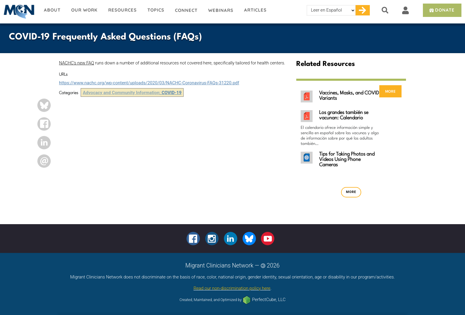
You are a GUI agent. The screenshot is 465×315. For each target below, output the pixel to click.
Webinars (220, 10)
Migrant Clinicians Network (19, 11)
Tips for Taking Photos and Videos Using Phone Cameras (347, 159)
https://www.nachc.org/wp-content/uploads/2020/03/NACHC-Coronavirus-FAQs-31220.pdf (149, 83)
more (390, 91)
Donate (441, 10)
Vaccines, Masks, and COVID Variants (349, 96)
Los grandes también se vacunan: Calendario (343, 115)
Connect (186, 10)
